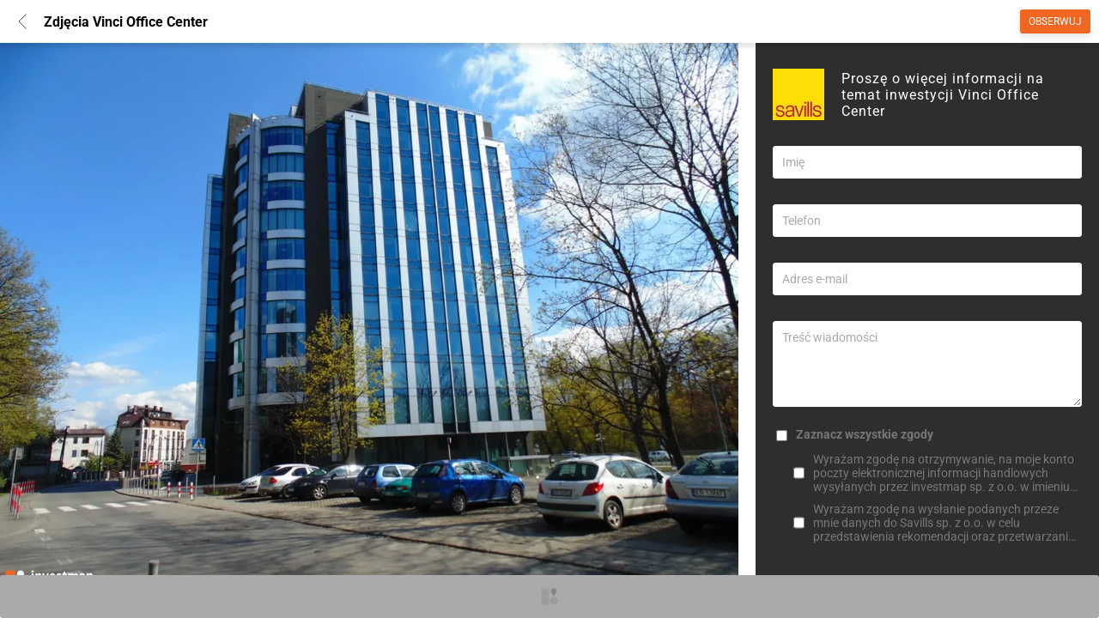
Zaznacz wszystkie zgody (864, 434)
